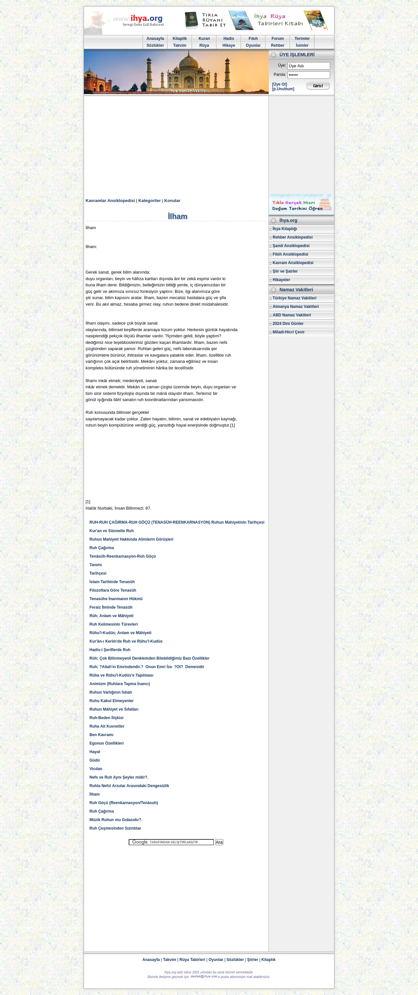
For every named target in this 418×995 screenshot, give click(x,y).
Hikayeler (281, 280)
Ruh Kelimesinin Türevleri (113, 624)
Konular (172, 200)
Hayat (94, 752)
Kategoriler (149, 200)
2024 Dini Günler (288, 323)
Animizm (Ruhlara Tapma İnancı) (119, 684)
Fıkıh (253, 38)
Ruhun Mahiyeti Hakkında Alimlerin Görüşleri (131, 539)
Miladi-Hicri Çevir (289, 332)
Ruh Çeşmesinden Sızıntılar (115, 828)
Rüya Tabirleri (192, 959)
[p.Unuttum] (283, 89)
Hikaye (228, 45)
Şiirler (252, 959)
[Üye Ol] (279, 84)
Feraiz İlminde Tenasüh (111, 607)
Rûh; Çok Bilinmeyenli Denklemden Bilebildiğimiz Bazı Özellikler (149, 658)
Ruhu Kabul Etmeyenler (111, 701)
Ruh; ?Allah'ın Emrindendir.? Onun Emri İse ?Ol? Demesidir (146, 667)
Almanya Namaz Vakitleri (296, 306)
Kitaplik (180, 38)
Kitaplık (269, 959)
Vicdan (95, 769)
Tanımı (95, 565)
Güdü (94, 760)
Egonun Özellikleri (106, 743)
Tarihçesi (97, 573)
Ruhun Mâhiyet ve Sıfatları (113, 709)
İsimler (302, 45)
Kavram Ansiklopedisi (293, 263)
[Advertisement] (209, 145)
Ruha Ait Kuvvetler (106, 726)
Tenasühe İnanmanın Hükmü (115, 599)
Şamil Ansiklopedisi (291, 246)
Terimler (302, 38)
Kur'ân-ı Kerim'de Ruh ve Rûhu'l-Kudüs (126, 641)
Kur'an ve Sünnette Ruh (111, 531)
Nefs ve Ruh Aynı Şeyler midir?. (119, 777)
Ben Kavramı (101, 735)
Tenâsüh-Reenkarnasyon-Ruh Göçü (122, 556)
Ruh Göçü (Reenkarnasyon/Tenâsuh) (123, 803)
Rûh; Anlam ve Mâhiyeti (111, 616)
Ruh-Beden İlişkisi (106, 718)
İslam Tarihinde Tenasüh (112, 582)
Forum (278, 38)
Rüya (204, 45)
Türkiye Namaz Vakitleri (294, 298)
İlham (94, 794)
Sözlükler (155, 45)
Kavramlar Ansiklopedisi (110, 200)
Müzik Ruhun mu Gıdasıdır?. (115, 820)
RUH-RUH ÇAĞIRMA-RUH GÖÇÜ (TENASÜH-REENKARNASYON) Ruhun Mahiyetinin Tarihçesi (177, 522)
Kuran (204, 38)
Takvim (179, 45)
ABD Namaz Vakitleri (292, 315)
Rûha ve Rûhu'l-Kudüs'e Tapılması (121, 675)
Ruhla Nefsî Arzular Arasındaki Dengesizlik (129, 786)
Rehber (277, 45)
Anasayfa (155, 38)
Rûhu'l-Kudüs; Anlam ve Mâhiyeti (120, 633)
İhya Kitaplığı (285, 229)
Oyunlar (253, 45)
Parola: (280, 74)
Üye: (282, 65)
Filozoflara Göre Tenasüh (112, 590)
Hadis (228, 38)
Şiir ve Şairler (285, 271)
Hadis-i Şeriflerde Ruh (109, 650)
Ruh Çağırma (101, 548)
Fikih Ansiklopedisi (290, 254)
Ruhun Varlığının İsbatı (110, 692)
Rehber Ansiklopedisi (293, 237)
